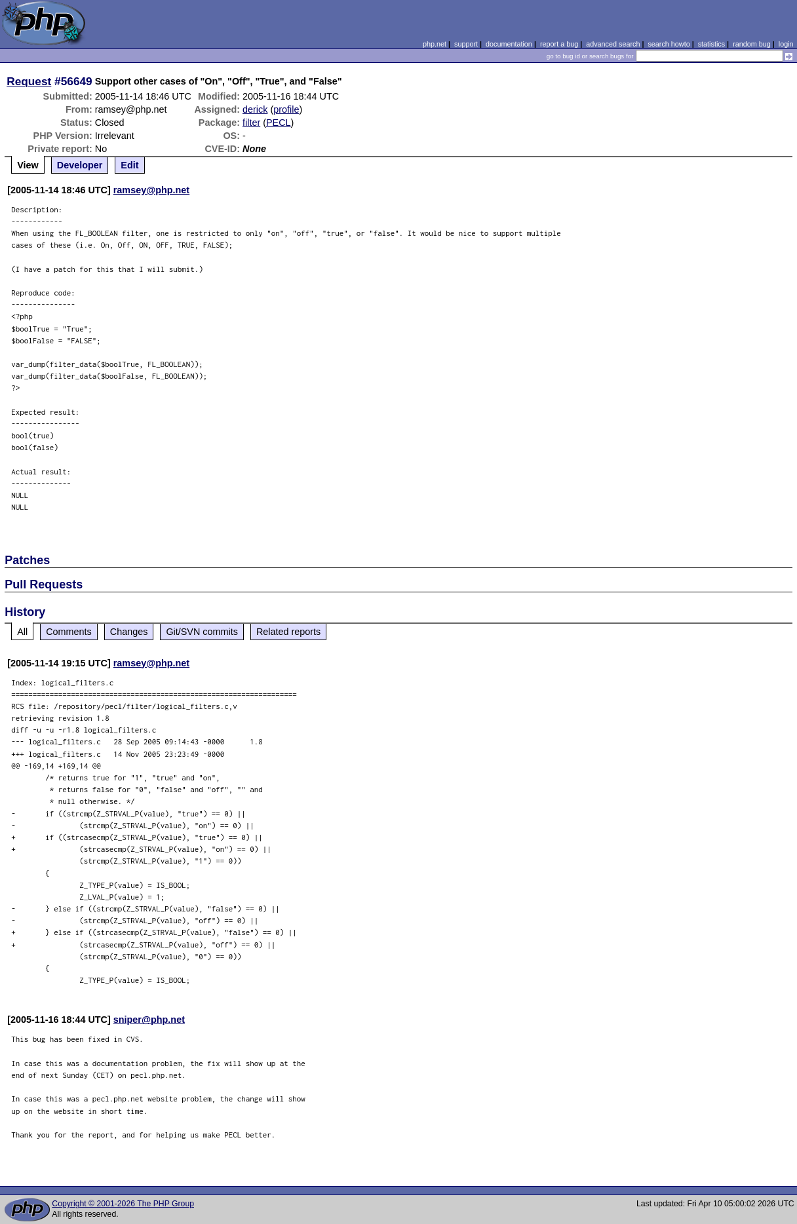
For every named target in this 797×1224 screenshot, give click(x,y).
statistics (711, 44)
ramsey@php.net (151, 190)
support (466, 44)
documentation (509, 44)
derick (255, 109)
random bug (752, 44)
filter (251, 122)
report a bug (559, 44)
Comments (69, 631)
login (786, 44)
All (22, 631)
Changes (129, 631)
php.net (434, 44)
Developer (80, 165)
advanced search (613, 44)
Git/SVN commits (202, 631)
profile (286, 109)
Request (29, 81)
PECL (278, 122)
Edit (129, 165)
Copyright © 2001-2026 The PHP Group (123, 1203)
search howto (669, 44)
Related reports (288, 631)
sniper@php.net (149, 1019)
